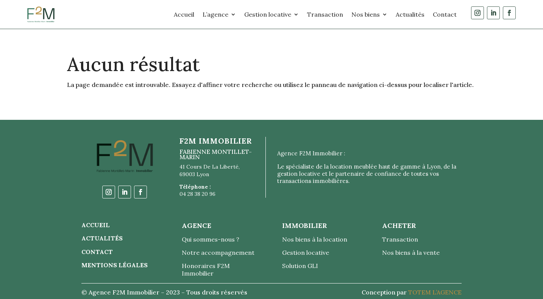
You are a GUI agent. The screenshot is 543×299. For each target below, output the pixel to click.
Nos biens (365, 14)
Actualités (410, 14)
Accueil (184, 14)
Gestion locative (267, 14)
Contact (445, 14)
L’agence (215, 14)
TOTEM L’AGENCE (435, 292)
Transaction (325, 14)
